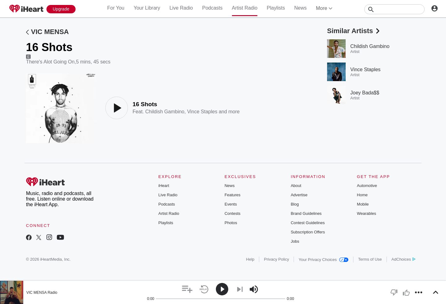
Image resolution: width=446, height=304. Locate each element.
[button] (187, 289)
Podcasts (212, 8)
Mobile (363, 204)
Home (362, 195)
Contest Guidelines (308, 222)
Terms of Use (370, 259)
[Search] (394, 9)
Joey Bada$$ (364, 92)
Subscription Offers (308, 232)
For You (115, 8)
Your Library (146, 8)
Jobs (295, 241)
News (300, 8)
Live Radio (181, 8)
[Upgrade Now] (61, 9)
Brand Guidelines (306, 213)
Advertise (299, 195)
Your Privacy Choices (323, 259)
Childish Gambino (164, 111)
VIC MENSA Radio (41, 292)
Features (232, 195)
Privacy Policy (276, 259)
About (296, 185)
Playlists (276, 8)
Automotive (367, 185)
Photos (231, 222)
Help (250, 259)
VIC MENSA (50, 32)
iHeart (163, 185)
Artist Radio (245, 8)
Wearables (366, 213)
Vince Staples (202, 111)
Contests (232, 213)
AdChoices (403, 259)
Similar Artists (354, 31)
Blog (295, 204)
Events (231, 204)
